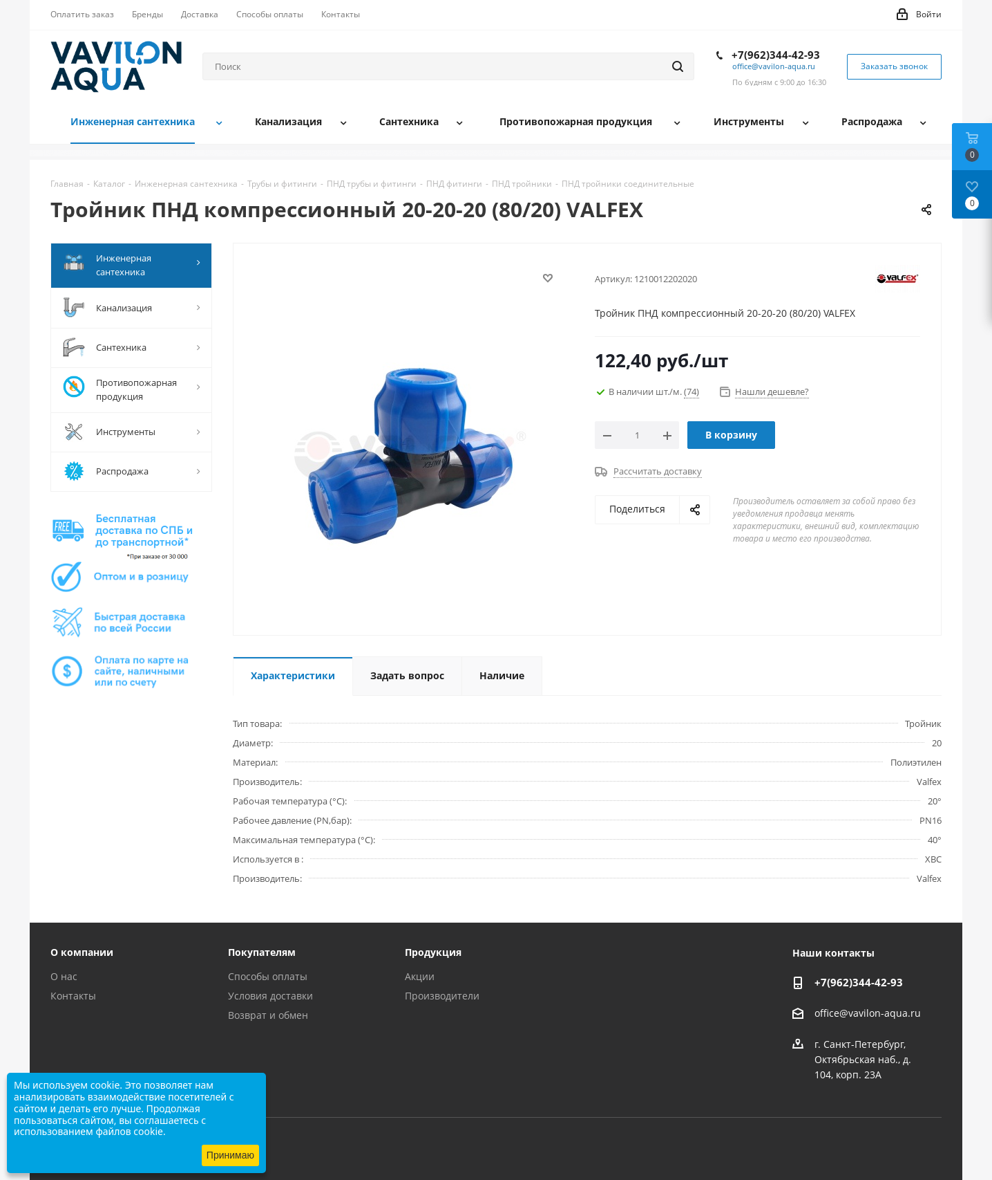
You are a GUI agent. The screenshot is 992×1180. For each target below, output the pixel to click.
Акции (420, 976)
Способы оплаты (267, 976)
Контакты (73, 995)
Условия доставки (270, 995)
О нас (63, 976)
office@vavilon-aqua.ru (773, 66)
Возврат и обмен (268, 1015)
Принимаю (230, 1155)
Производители (442, 995)
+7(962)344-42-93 (776, 55)
